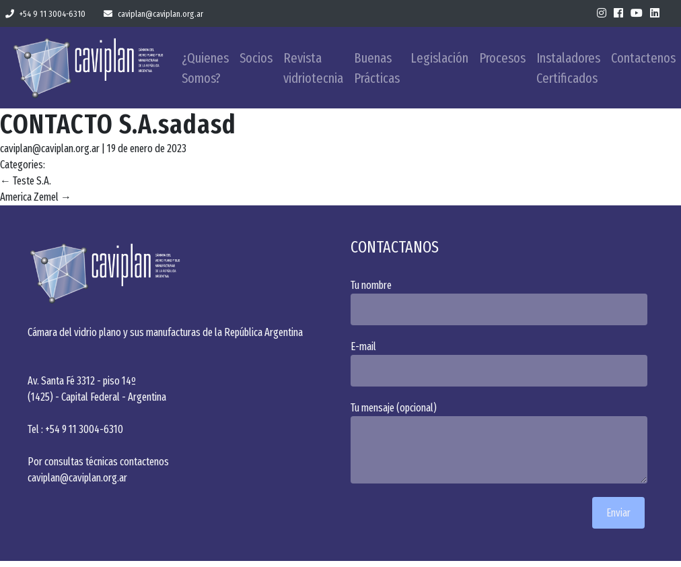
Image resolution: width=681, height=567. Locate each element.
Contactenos (643, 58)
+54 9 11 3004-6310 (45, 14)
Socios (256, 58)
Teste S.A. (25, 180)
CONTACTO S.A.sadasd (118, 124)
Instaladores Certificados (568, 68)
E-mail (502, 363)
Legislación (439, 58)
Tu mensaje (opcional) (502, 442)
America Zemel (35, 197)
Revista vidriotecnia (313, 68)
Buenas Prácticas (377, 68)
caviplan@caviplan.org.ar (153, 14)
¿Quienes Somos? (205, 68)
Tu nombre (502, 302)
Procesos (502, 58)
